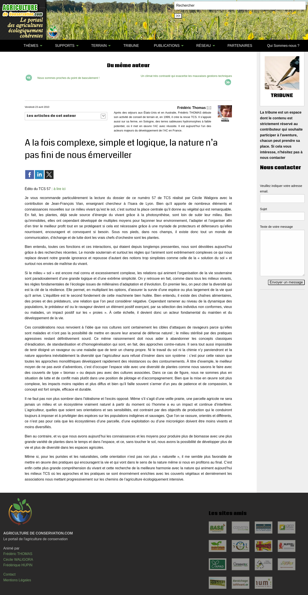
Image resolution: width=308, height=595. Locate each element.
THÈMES (31, 46)
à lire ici (59, 189)
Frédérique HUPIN (18, 565)
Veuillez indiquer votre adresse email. (281, 188)
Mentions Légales (17, 580)
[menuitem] (8, 46)
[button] (66, 116)
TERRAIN (99, 46)
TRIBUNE (131, 46)
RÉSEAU (203, 46)
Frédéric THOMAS (17, 554)
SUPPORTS (65, 46)
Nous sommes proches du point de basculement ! (68, 78)
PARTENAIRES (240, 46)
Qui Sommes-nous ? (283, 46)
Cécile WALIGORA (18, 559)
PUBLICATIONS (167, 46)
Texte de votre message (276, 226)
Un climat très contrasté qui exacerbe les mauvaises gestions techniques (186, 76)
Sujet (263, 209)
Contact (9, 574)
